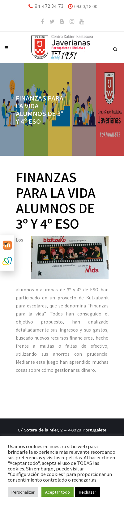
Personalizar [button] (23, 492)
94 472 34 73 (49, 6)
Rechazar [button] (87, 492)
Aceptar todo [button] (57, 492)
